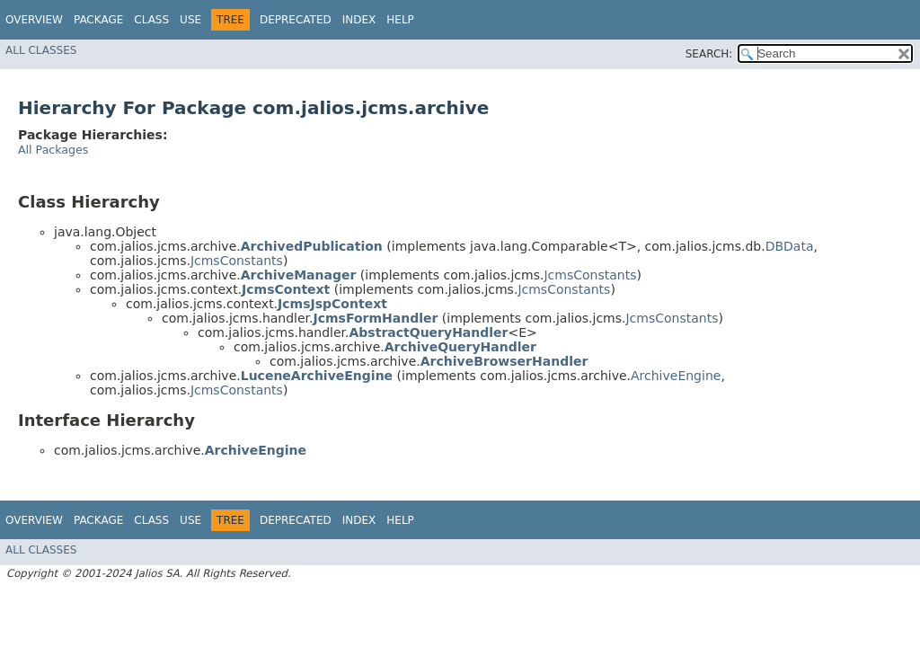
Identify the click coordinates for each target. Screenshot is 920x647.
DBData (789, 246)
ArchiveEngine (676, 375)
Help (400, 19)
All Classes (40, 50)
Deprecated (296, 19)
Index (359, 19)
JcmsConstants (236, 260)
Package (98, 19)
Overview (34, 19)
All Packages (53, 149)
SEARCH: (709, 54)
